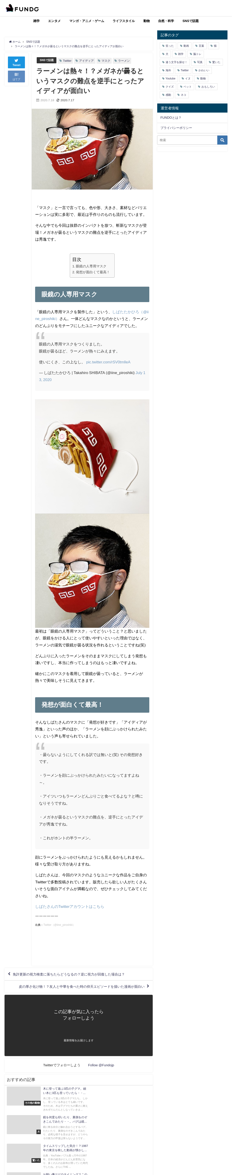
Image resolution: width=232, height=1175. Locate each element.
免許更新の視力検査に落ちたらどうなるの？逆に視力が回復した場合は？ (73, 974)
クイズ (170, 86)
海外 (168, 70)
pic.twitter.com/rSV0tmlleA (108, 362)
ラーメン (125, 60)
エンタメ (54, 20)
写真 (200, 62)
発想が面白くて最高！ (93, 271)
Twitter (68, 60)
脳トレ (197, 54)
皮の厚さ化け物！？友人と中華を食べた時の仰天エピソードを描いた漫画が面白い (77, 987)
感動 (168, 95)
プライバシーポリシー (176, 127)
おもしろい (208, 86)
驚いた (216, 62)
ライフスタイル (124, 20)
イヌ (188, 78)
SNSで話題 (191, 20)
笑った (170, 45)
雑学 (36, 20)
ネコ (183, 95)
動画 (186, 45)
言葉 (201, 45)
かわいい (203, 70)
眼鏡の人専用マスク (91, 266)
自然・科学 (166, 20)
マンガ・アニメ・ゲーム (86, 20)
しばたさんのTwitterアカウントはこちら (69, 906)
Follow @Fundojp (101, 1066)
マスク (106, 60)
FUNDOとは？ (170, 117)
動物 (146, 20)
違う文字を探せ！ (176, 62)
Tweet (16, 61)
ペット (188, 86)
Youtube (171, 78)
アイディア (87, 60)
